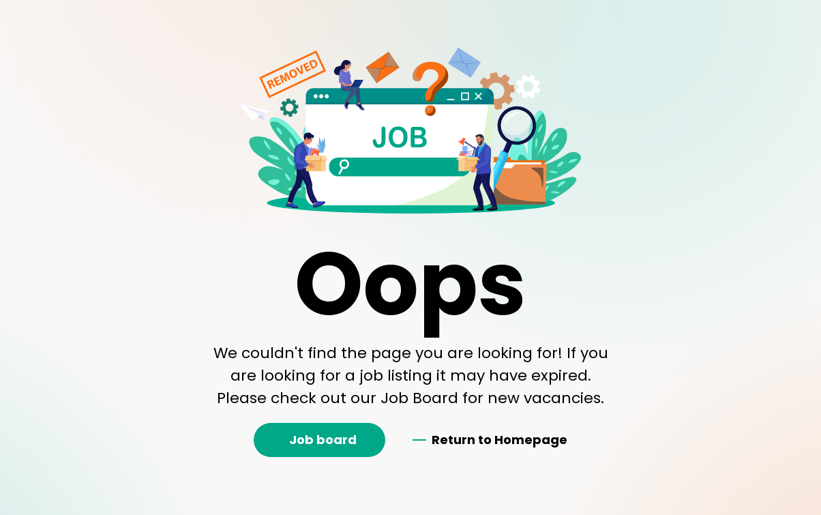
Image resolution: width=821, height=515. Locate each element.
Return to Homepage (499, 439)
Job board (323, 439)
